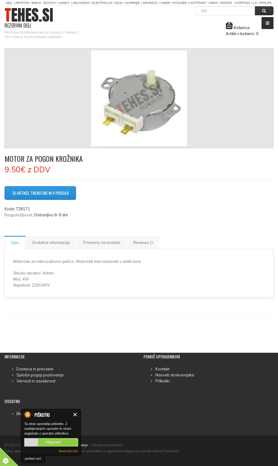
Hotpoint (198, 3)
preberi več (33, 458)
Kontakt (162, 369)
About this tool (68, 451)
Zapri (75, 415)
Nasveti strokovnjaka (174, 375)
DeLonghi (80, 3)
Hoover (180, 3)
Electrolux (102, 3)
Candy (64, 3)
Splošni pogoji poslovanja (40, 375)
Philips (265, 3)
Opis (15, 242)
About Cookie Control (27, 414)
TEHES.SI (28, 18)
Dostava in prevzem (34, 369)
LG (255, 3)
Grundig (150, 3)
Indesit (226, 3)
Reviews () (143, 242)
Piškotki (162, 380)
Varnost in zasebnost (35, 380)
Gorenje (133, 3)
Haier (165, 3)
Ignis (213, 3)
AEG (9, 3)
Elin (119, 3)
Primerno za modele (101, 242)
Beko (36, 3)
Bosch (49, 3)
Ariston (22, 3)
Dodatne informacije (51, 242)
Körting (242, 3)
